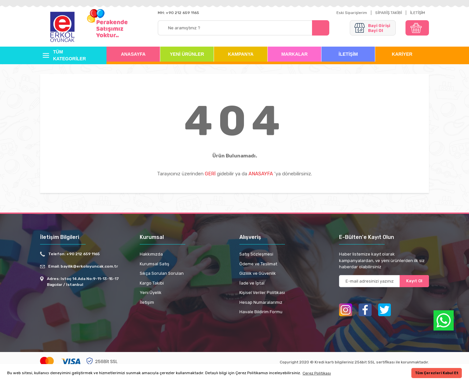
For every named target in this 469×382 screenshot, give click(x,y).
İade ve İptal (251, 283)
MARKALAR (294, 54)
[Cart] (417, 28)
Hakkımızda (151, 254)
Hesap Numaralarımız (260, 302)
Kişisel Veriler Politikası (262, 292)
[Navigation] (68, 55)
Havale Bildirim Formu (260, 311)
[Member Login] (373, 28)
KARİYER (402, 54)
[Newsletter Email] (384, 281)
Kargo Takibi (152, 283)
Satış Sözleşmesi (256, 254)
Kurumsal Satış (154, 263)
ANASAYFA (133, 54)
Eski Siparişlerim (351, 12)
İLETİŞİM (417, 12)
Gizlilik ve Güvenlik (257, 273)
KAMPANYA (241, 54)
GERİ (210, 174)
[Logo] (62, 27)
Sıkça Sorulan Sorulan (162, 273)
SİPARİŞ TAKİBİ (388, 12)
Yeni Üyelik (151, 292)
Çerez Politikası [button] (317, 373)
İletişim (147, 302)
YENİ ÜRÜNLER (187, 54)
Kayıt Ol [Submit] (414, 280)
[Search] (243, 28)
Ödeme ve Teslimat (258, 263)
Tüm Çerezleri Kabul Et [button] (437, 373)
